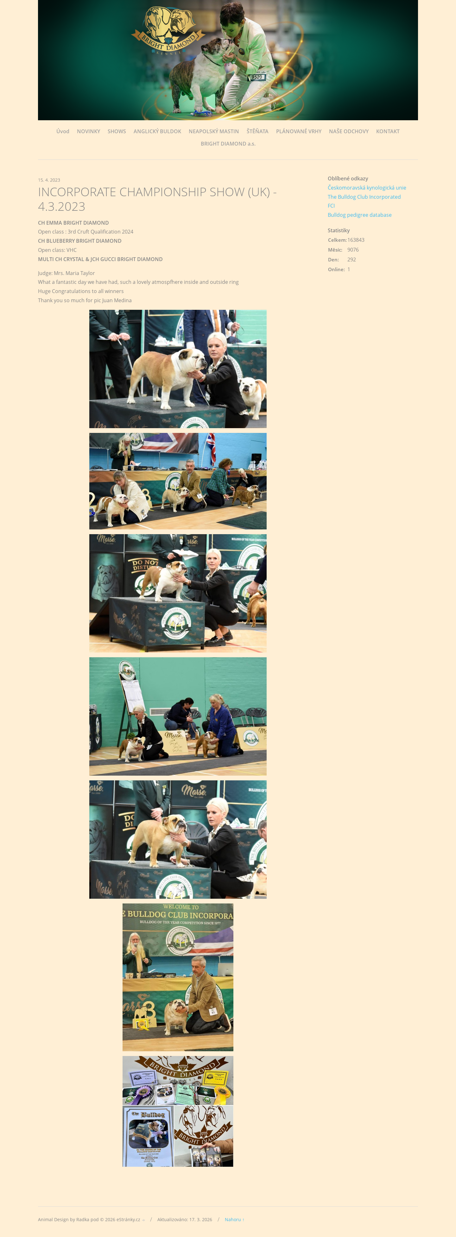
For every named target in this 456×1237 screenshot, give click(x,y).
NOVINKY (88, 131)
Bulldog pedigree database (360, 214)
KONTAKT (388, 131)
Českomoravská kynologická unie (367, 187)
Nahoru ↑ (234, 1219)
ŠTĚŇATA (258, 131)
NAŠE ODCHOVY (349, 131)
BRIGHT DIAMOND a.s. (228, 143)
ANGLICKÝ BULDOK (157, 131)
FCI (331, 205)
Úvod (62, 131)
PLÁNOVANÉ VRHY (298, 131)
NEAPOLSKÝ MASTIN (214, 131)
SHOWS (117, 131)
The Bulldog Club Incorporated (364, 196)
